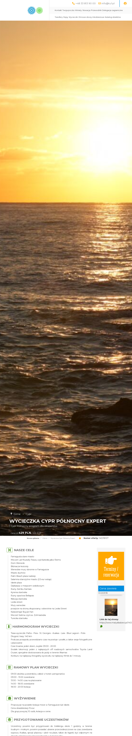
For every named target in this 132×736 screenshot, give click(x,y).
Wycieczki (73, 17)
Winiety (78, 10)
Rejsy (65, 17)
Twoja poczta (68, 10)
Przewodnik (96, 10)
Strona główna (33, 538)
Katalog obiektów (113, 17)
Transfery (59, 17)
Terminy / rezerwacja (111, 566)
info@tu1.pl (108, 3)
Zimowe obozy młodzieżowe (91, 17)
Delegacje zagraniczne (112, 10)
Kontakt (58, 10)
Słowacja (86, 10)
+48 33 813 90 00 (85, 3)
